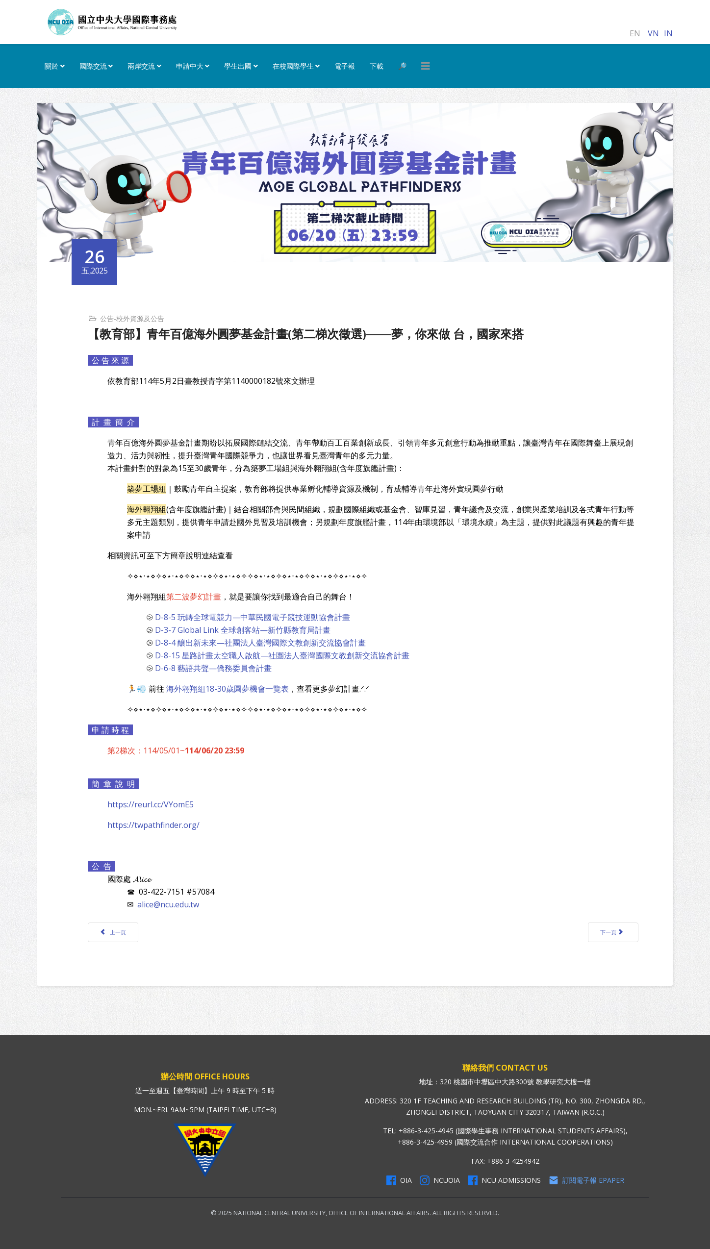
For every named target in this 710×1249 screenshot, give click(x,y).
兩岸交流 (141, 66)
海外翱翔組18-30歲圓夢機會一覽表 (227, 688)
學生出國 (238, 66)
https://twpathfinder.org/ (153, 825)
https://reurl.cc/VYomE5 (150, 804)
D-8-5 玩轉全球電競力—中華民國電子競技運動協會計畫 (252, 617)
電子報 (344, 66)
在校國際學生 (293, 66)
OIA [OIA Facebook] (399, 1180)
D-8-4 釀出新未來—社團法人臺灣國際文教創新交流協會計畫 (260, 642)
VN (653, 33)
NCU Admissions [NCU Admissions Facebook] (504, 1180)
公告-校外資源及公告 (132, 318)
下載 (376, 66)
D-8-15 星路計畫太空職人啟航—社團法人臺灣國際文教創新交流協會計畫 (282, 655)
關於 (51, 66)
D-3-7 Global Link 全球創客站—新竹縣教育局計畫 (242, 629)
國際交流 (93, 66)
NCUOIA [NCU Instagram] (440, 1180)
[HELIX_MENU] (425, 66)
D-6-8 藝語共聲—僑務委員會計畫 (213, 668)
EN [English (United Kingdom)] (635, 33)
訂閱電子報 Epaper (586, 1180)
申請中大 (189, 66)
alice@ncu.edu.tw (168, 904)
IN (668, 33)
